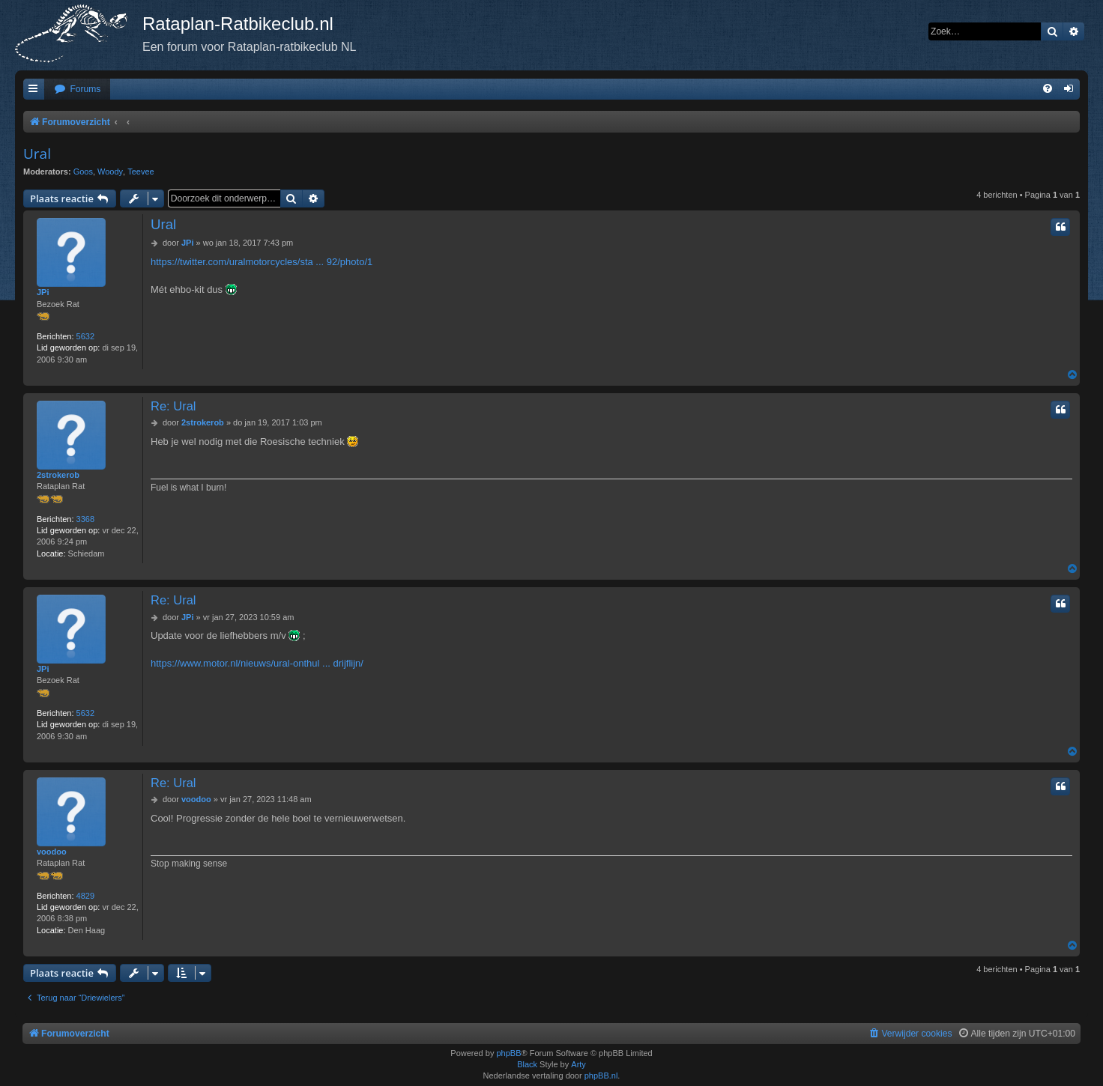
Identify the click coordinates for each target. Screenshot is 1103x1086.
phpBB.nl (601, 1075)
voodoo (52, 851)
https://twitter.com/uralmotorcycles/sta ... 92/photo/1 (261, 261)
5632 (85, 336)
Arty (578, 1064)
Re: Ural (173, 406)
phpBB (508, 1053)
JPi (43, 292)
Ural (37, 153)
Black (527, 1064)
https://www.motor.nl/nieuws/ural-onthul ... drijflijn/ (257, 663)
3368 (85, 519)
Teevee (140, 171)
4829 (85, 895)
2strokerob (58, 474)
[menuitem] (77, 89)
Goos (83, 171)
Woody (110, 171)
